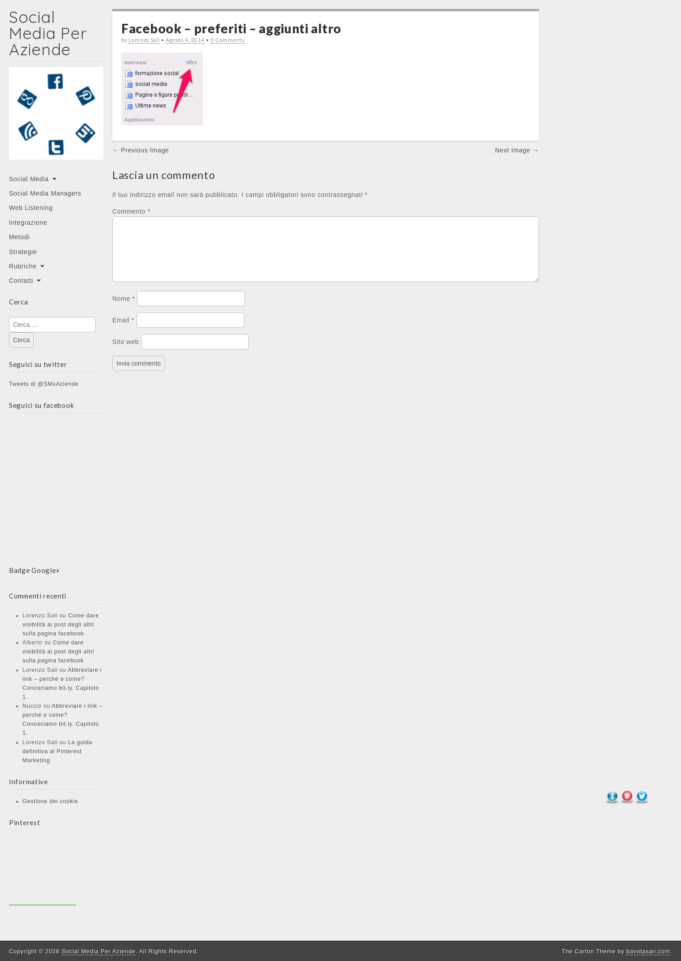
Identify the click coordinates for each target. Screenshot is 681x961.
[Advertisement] (42, 871)
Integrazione (28, 222)
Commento (131, 211)
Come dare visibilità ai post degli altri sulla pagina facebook (60, 624)
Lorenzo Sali (143, 39)
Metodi (19, 237)
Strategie (23, 251)
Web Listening (31, 207)
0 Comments (228, 39)
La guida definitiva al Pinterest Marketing (57, 751)
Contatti (21, 280)
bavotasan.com (648, 951)
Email (123, 331)
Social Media (29, 179)
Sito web (125, 352)
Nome (123, 309)
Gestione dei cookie (50, 801)
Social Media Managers (45, 193)
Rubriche (23, 266)
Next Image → (517, 150)
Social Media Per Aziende (48, 33)
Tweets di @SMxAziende (44, 384)
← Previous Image (140, 150)
